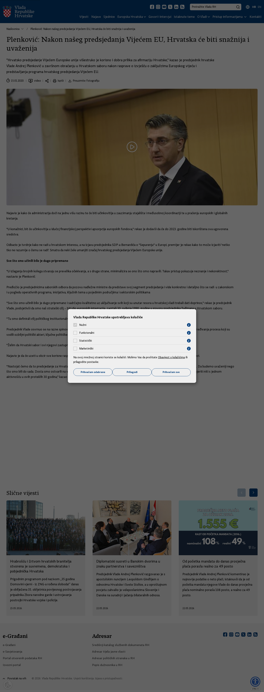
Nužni (82, 325)
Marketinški (86, 348)
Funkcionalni (86, 332)
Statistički (85, 340)
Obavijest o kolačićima (172, 357)
